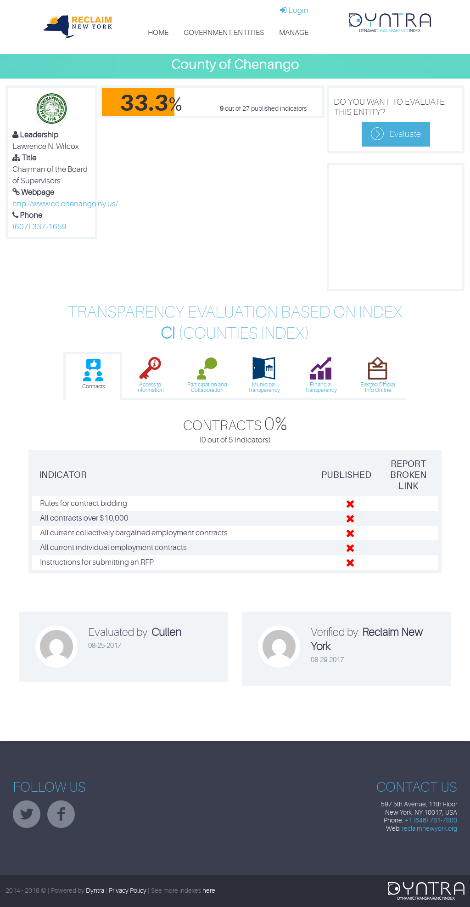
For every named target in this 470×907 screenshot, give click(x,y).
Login (294, 10)
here (208, 890)
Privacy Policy (127, 890)
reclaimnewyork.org (429, 828)
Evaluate (405, 134)
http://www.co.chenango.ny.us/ (65, 203)
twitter (26, 814)
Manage (293, 32)
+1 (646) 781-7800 (431, 820)
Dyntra (95, 890)
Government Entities (224, 32)
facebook (61, 814)
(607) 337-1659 (39, 226)
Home (158, 32)
